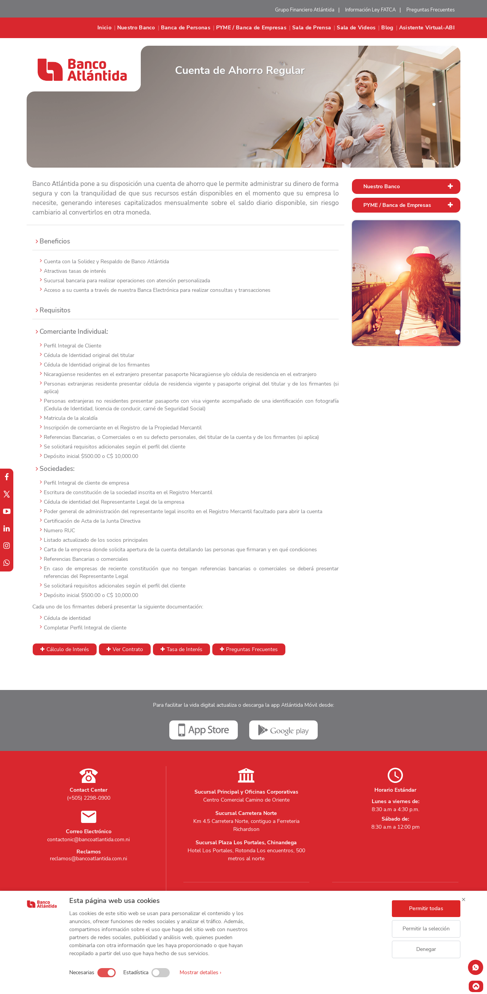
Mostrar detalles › (200, 972)
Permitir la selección (426, 928)
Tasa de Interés (184, 649)
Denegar (426, 949)
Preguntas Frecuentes (430, 9)
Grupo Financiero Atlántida (304, 9)
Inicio (104, 27)
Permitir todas (426, 908)
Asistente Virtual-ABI (427, 27)
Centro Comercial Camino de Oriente (246, 800)
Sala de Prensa (311, 27)
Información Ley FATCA (370, 9)
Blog (387, 27)
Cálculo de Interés (67, 649)
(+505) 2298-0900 (88, 798)
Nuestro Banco (136, 27)
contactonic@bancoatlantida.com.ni (88, 839)
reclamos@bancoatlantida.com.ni (88, 858)
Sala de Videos (356, 27)
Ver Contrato (128, 649)
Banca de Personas (185, 27)
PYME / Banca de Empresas (251, 27)
